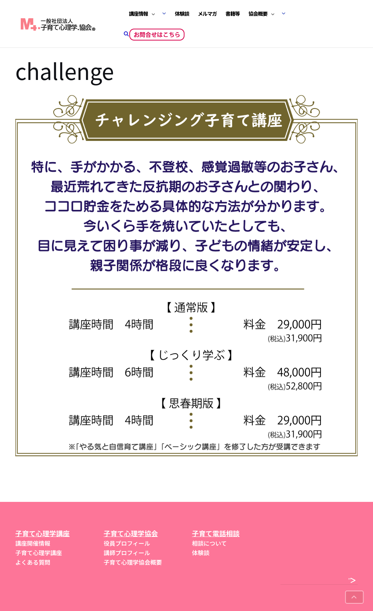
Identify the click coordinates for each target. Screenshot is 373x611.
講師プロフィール (127, 552)
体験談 (182, 13)
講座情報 (138, 13)
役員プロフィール (127, 543)
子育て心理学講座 (38, 552)
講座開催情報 (32, 543)
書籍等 (232, 13)
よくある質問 (32, 562)
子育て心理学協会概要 (133, 562)
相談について (209, 543)
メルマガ (207, 13)
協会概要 (257, 13)
